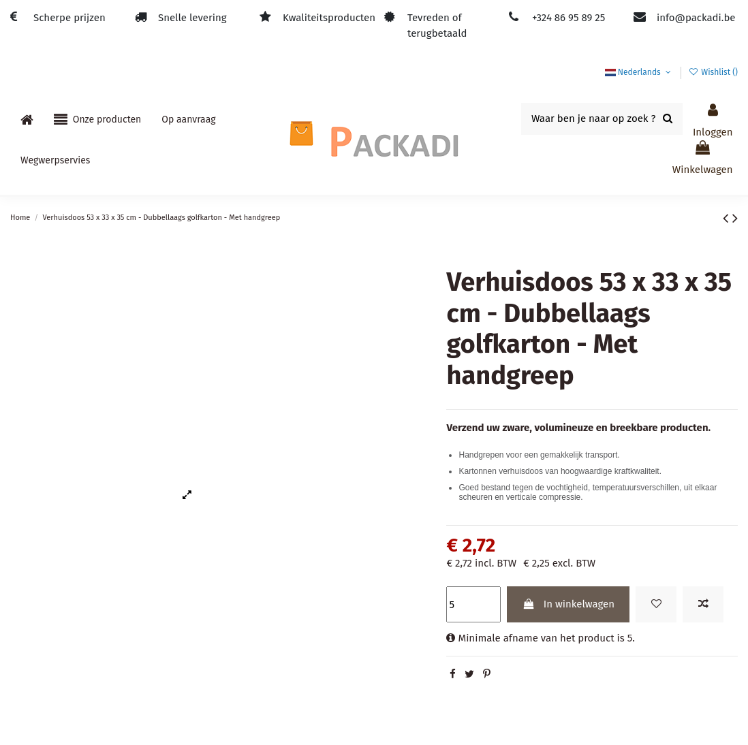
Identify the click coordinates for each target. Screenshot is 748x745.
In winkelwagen (568, 604)
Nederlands (639, 72)
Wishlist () (713, 72)
